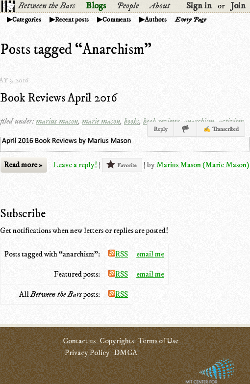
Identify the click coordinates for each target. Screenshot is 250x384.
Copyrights (117, 341)
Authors (156, 19)
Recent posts (72, 19)
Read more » (23, 165)
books (131, 121)
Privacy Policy (87, 353)
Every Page (190, 19)
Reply (160, 129)
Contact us (79, 341)
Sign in (199, 5)
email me (150, 254)
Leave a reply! (75, 165)
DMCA (125, 353)
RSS (118, 254)
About (160, 5)
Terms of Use (158, 341)
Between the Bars (46, 5)
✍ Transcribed (221, 129)
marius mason (57, 121)
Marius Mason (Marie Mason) (202, 165)
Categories (26, 19)
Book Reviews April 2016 (58, 98)
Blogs (96, 5)
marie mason (101, 121)
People (128, 5)
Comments (116, 19)
